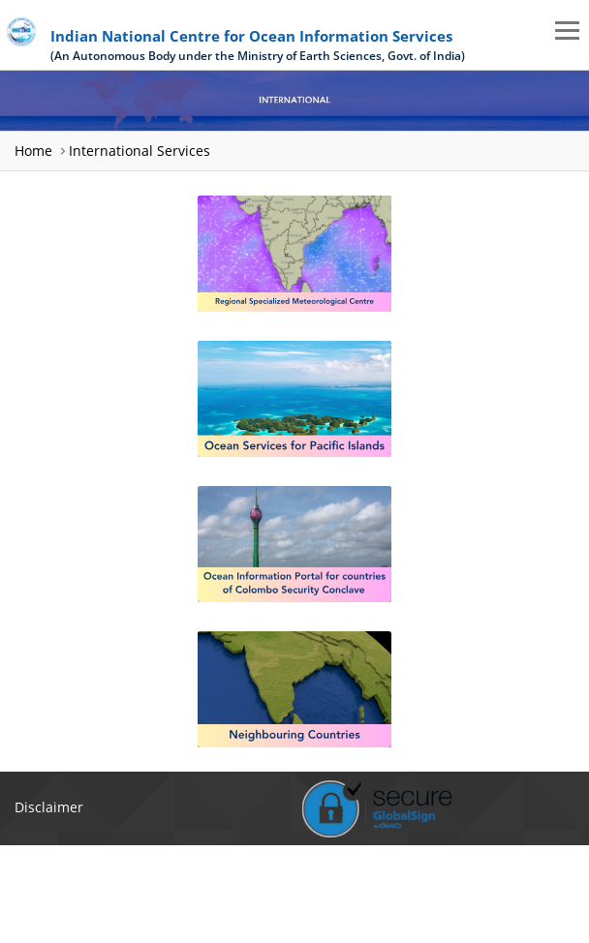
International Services (139, 150)
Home (33, 150)
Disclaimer (49, 807)
